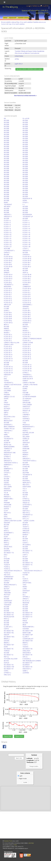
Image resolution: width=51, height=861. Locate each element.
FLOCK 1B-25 (27, 258)
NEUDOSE (26, 603)
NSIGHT (6, 410)
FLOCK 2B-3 (26, 312)
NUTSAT (6, 589)
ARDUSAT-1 (7, 214)
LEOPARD (26, 673)
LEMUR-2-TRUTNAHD (30, 384)
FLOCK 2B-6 (8, 316)
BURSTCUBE (27, 633)
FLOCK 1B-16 (27, 260)
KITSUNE (7, 559)
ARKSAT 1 (26, 599)
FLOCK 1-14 (26, 232)
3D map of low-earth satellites (16, 24)
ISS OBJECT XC (8, 649)
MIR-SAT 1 (7, 539)
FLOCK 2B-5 (27, 314)
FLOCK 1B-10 (8, 278)
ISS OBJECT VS (8, 615)
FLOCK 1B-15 (8, 260)
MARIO (25, 587)
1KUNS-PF (7, 442)
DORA (6, 647)
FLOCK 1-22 (26, 238)
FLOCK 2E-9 (27, 352)
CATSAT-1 (7, 476)
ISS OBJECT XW (9, 667)
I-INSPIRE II (26, 414)
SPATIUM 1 (26, 464)
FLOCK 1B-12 (27, 288)
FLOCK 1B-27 (8, 274)
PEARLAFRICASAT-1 (10, 585)
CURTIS (6, 629)
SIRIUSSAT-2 (8, 460)
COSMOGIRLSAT (28, 639)
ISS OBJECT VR (27, 613)
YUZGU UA (26, 573)
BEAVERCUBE (8, 579)
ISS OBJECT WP (28, 635)
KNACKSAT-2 (27, 669)
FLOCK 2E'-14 (8, 366)
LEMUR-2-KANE (28, 342)
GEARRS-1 (26, 284)
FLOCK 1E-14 (27, 302)
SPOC (6, 517)
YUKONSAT (7, 605)
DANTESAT (26, 591)
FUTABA (25, 575)
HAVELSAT (7, 388)
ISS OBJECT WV (28, 641)
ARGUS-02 (26, 502)
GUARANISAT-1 (9, 533)
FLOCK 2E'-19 (27, 370)
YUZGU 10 (7, 573)
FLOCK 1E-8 (26, 294)
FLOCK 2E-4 (27, 340)
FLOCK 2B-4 (8, 314)
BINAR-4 (6, 639)
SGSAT (25, 390)
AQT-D (25, 496)
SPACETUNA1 (27, 583)
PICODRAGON (27, 214)
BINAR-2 (6, 643)
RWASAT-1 (7, 496)
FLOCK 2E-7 (26, 346)
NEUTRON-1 (8, 519)
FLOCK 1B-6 (26, 282)
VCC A (25, 488)
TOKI (24, 422)
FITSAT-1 (25, 202)
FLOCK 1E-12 (27, 300)
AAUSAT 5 (26, 308)
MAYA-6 (25, 619)
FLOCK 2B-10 (27, 318)
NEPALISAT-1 (27, 482)
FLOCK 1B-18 (8, 266)
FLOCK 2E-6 (27, 344)
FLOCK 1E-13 (8, 302)
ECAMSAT (26, 434)
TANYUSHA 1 (27, 428)
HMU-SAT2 (7, 675)
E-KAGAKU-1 (27, 659)
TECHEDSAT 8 (27, 474)
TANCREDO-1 (27, 374)
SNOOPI (6, 635)
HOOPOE (7, 404)
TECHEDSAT (8, 204)
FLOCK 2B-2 (8, 312)
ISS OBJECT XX (27, 667)
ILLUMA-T (26, 637)
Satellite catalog (23, 17)
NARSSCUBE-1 (8, 498)
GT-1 (5, 557)
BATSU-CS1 (7, 444)
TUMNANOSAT (8, 577)
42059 (17, 59)
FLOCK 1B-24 (8, 256)
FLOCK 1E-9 (8, 298)
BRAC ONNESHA (9, 426)
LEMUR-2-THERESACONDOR (32, 338)
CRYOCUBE (7, 504)
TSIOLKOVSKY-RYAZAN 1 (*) (13, 571)
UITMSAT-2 (7, 673)
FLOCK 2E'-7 (8, 352)
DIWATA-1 (26, 326)
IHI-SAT (25, 557)
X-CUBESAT (26, 394)
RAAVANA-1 (26, 480)
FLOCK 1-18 (26, 236)
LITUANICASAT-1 (9, 250)
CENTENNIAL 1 (27, 304)
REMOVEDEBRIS (9, 446)
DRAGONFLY (27, 653)
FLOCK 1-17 (7, 236)
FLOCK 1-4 (26, 222)
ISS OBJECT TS (27, 565)
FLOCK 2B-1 (26, 310)
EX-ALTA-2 (26, 601)
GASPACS (7, 551)
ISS (5, 118)
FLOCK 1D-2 (26, 280)
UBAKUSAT (26, 442)
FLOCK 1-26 (26, 244)
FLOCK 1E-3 (26, 292)
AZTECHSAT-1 (27, 504)
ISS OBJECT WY (9, 645)
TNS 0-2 (6, 432)
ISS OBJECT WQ (9, 637)
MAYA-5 (6, 619)
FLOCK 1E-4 (8, 292)
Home (5, 17)
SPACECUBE (26, 402)
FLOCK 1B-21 (8, 276)
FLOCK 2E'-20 (8, 372)
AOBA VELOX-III (28, 378)
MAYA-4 (6, 543)
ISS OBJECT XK (27, 655)
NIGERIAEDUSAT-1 (28, 426)
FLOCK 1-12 (26, 230)
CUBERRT (26, 446)
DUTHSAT (7, 408)
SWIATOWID (27, 486)
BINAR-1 (6, 541)
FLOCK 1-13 (7, 232)
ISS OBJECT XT (27, 663)
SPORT (25, 593)
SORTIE (6, 508)
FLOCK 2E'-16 (27, 366)
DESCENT (7, 523)
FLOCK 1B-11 (8, 288)
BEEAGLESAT (8, 420)
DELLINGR (26, 436)
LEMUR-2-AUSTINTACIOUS (12, 384)
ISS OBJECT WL (9, 633)
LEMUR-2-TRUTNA (29, 382)
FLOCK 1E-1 (26, 290)
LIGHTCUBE (8, 603)
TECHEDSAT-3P (28, 216)
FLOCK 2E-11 (8, 356)
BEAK (24, 625)
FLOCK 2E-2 (8, 338)
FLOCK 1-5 (7, 224)
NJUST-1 (6, 406)
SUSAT (6, 414)
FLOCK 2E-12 (27, 354)
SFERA (25, 200)
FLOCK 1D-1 (8, 280)
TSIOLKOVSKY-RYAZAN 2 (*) (33, 571)
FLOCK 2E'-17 (8, 370)
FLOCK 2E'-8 (27, 350)
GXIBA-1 (25, 671)
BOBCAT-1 (26, 517)
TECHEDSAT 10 (27, 514)
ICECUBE (25, 392)
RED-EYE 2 (7, 512)
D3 (23, 577)
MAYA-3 (25, 541)
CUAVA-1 (25, 543)
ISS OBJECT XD (27, 649)
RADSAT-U (7, 506)
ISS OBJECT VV (27, 617)
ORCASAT (7, 591)
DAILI (5, 555)
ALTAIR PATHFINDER (29, 396)
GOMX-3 (6, 310)
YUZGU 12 (26, 569)
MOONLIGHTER (9, 617)
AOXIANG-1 (26, 418)
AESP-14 (25, 272)
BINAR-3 (25, 643)
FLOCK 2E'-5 (27, 348)
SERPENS (26, 306)
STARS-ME (26, 466)
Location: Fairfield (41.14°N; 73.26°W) (37, 6)
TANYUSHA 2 (8, 430)
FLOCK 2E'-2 (27, 334)
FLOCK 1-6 (26, 224)
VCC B (6, 492)
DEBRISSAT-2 (8, 468)
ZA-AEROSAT (27, 398)
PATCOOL (26, 553)
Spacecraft (12, 17)
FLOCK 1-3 (7, 220)
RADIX (25, 450)
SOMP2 (25, 388)
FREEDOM (7, 374)
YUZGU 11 (7, 569)
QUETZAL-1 (26, 510)
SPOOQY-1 (7, 484)
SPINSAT (6, 272)
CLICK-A (25, 579)
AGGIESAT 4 (26, 322)
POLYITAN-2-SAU (9, 416)
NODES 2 (25, 330)
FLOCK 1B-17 (27, 266)
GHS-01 (25, 657)
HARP (6, 500)
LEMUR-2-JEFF (8, 344)
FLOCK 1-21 (7, 238)
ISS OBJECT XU (9, 665)
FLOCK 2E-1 (26, 336)
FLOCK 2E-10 (8, 354)
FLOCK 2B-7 (26, 316)
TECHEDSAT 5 (8, 382)
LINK (5, 400)
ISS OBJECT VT (27, 615)
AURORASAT (8, 601)
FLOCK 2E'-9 (27, 356)
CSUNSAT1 (26, 400)
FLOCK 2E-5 (8, 346)
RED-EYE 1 (26, 484)
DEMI (5, 514)
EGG (5, 378)
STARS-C (25, 372)
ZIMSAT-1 (7, 587)
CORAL (6, 671)
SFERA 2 (25, 430)
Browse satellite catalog (8, 22)
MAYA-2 (6, 531)
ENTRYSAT (7, 490)
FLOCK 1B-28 (27, 274)
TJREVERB (7, 593)
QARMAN (26, 506)
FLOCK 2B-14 (8, 322)
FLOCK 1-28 (26, 246)
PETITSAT (7, 595)
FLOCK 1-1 (26, 220)
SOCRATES (26, 500)
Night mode (22, 778)
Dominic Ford (8, 841)
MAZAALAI (26, 424)
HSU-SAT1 (7, 575)
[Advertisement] (25, 798)
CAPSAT (6, 545)
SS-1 (24, 595)
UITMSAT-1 (7, 456)
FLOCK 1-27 (7, 246)
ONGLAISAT (26, 651)
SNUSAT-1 (26, 416)
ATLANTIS (26, 420)
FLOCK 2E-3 (8, 340)
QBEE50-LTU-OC (9, 396)
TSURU (6, 529)
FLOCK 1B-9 (26, 278)
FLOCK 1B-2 (26, 262)
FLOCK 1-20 (26, 240)
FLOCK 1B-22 (27, 276)
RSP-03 (6, 657)
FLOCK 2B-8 (8, 318)
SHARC (6, 398)
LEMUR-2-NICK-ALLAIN (11, 342)
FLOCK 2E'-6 (8, 350)
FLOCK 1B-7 (26, 264)
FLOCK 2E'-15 (8, 368)
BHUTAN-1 (7, 458)
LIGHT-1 (25, 555)
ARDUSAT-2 (26, 250)
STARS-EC (26, 529)
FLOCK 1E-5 (8, 296)
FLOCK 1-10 (26, 228)
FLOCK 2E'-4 (8, 336)
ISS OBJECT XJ (8, 655)
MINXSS (6, 328)
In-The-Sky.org (10, 7)
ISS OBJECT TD (9, 553)
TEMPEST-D (8, 448)
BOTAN (6, 661)
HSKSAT (6, 597)
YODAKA (25, 647)
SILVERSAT (26, 665)
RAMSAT (25, 535)
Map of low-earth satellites (25, 22)
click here (31, 843)
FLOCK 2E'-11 (27, 358)
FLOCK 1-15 (7, 234)
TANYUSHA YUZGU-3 (29, 460)
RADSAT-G (7, 454)
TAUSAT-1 (26, 527)
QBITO (6, 412)
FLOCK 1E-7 (7, 294)
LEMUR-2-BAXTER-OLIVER (12, 521)
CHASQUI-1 (26, 254)
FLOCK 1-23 (7, 242)
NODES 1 (7, 332)
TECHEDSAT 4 (8, 284)
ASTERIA (7, 436)
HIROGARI (26, 531)
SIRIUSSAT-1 (26, 458)
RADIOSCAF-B (27, 198)
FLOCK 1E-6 (26, 296)
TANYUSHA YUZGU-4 (11, 462)
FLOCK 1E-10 (27, 298)
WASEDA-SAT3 (27, 376)
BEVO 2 (6, 324)
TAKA (24, 585)
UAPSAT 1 (7, 252)
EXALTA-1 (7, 418)
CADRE (25, 328)
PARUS (25, 621)
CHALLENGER (27, 404)
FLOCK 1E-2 (8, 290)
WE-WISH (7, 206)
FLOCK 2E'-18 (27, 368)
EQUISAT (25, 452)
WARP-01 (26, 525)
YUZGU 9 (7, 567)
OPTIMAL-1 (26, 597)
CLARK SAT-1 (8, 627)
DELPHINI (26, 472)
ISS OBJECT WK (28, 631)
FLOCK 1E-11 (8, 300)
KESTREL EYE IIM (28, 432)
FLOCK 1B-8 (8, 264)
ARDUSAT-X (8, 216)
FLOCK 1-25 (7, 244)
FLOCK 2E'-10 (8, 358)
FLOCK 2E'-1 (27, 332)
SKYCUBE (7, 248)
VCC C (25, 490)
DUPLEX (6, 663)
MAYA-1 (25, 456)
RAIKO (6, 202)
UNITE (6, 474)
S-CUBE (6, 308)
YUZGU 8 (7, 565)
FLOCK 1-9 (7, 228)
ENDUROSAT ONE (9, 452)
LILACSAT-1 (26, 408)
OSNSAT (25, 380)
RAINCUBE (26, 448)
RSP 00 (6, 466)
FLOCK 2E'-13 (27, 364)
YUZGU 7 (25, 567)
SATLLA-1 (26, 519)
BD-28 (25, 537)
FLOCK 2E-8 (8, 348)
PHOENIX (7, 394)
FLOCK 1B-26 (8, 258)
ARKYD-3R (7, 304)
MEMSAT (25, 454)
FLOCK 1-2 (7, 222)
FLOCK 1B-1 (7, 262)
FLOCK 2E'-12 (8, 360)
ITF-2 (5, 376)
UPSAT (6, 402)
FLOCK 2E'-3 (8, 334)
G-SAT (6, 510)
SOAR (6, 537)
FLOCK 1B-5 (8, 282)
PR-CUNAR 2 (27, 545)
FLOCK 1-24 (26, 242)
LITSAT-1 (25, 248)
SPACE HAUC (8, 547)
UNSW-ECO (26, 406)
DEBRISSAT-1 (8, 464)
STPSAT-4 (26, 498)
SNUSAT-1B (26, 410)
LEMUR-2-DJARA (28, 521)
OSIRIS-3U (26, 438)
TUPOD (6, 380)
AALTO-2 (25, 412)
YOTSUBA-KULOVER (10, 659)
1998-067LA (19, 64)
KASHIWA (26, 629)
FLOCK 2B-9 (8, 320)
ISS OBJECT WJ (9, 631)
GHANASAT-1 (8, 424)
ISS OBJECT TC (27, 551)
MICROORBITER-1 (28, 627)
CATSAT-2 (7, 472)
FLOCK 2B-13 (27, 320)
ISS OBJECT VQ (9, 613)
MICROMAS (7, 286)
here (15, 844)
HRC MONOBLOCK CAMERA (32, 661)
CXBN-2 (6, 392)
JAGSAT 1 (26, 581)
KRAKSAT (7, 488)
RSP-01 (6, 527)
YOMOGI (6, 651)
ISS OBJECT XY (9, 669)
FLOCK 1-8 (26, 226)
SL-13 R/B (26, 118)
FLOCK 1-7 (7, 226)
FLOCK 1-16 (26, 234)
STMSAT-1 (7, 330)
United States (19, 56)
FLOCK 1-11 (7, 230)
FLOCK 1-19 (7, 240)
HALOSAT (7, 450)
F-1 (24, 204)
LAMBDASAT (27, 286)
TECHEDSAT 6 (8, 438)
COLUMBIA (7, 390)
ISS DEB (6, 120)
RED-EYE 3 (26, 512)
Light (20, 776)
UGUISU (6, 482)
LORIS (25, 589)
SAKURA (6, 641)
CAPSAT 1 (7, 581)
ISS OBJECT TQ (28, 563)
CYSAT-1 (25, 645)
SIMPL (6, 434)
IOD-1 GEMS (8, 486)
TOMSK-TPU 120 (9, 428)
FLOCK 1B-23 (27, 256)
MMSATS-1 (26, 533)
